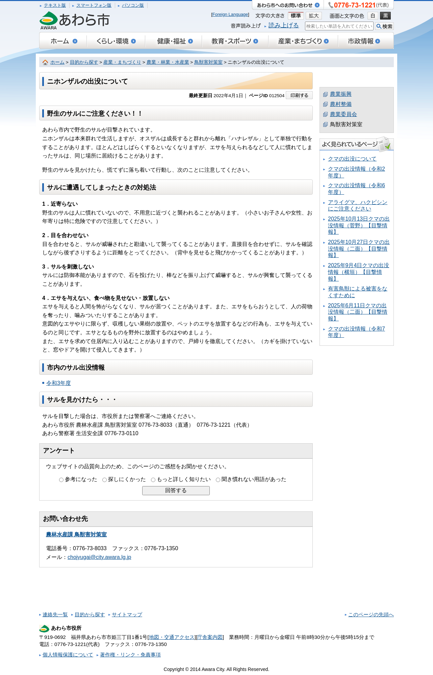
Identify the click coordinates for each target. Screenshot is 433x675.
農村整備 (341, 104)
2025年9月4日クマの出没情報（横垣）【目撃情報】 (358, 271)
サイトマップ (127, 614)
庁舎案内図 (210, 637)
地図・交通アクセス (172, 637)
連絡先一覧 (55, 614)
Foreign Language (230, 14)
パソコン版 (133, 5)
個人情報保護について (68, 654)
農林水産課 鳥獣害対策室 (76, 534)
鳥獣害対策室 (208, 62)
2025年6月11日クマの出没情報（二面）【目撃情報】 (357, 312)
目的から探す (84, 62)
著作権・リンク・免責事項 (130, 654)
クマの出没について (352, 159)
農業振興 (341, 94)
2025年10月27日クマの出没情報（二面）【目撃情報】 (359, 248)
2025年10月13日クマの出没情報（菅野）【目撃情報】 (359, 225)
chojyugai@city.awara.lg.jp (99, 557)
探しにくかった (127, 479)
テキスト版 (55, 5)
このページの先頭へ (371, 614)
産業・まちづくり (122, 62)
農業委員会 (343, 114)
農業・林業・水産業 (168, 62)
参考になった (81, 479)
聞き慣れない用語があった (254, 479)
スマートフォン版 (93, 5)
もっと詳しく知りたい (184, 479)
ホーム (57, 62)
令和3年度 (58, 383)
